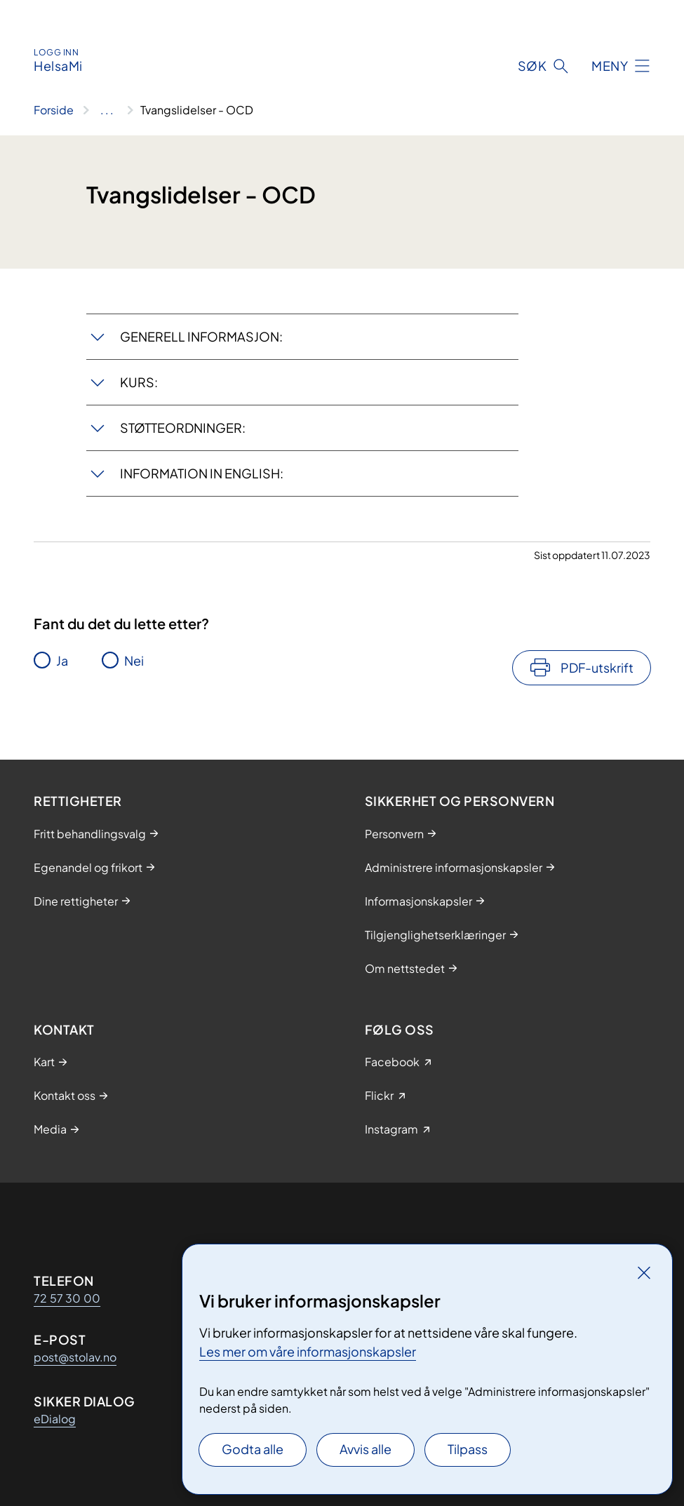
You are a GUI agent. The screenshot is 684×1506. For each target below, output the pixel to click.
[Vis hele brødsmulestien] (107, 110)
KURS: (139, 382)
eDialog (55, 1418)
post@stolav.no (75, 1357)
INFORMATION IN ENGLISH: (201, 473)
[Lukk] (644, 1272)
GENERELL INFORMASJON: (201, 336)
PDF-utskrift (597, 667)
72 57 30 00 (67, 1298)
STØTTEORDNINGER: (183, 427)
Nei (134, 660)
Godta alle (252, 1449)
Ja (62, 660)
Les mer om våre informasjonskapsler (307, 1351)
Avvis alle (365, 1449)
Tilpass (468, 1449)
